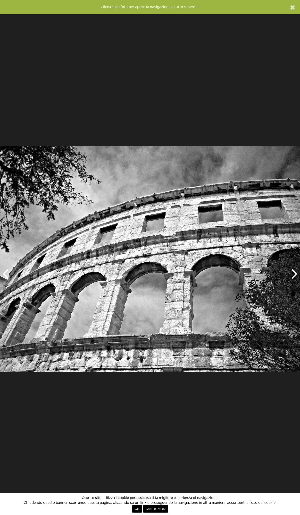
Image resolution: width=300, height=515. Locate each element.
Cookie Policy (156, 508)
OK (137, 508)
